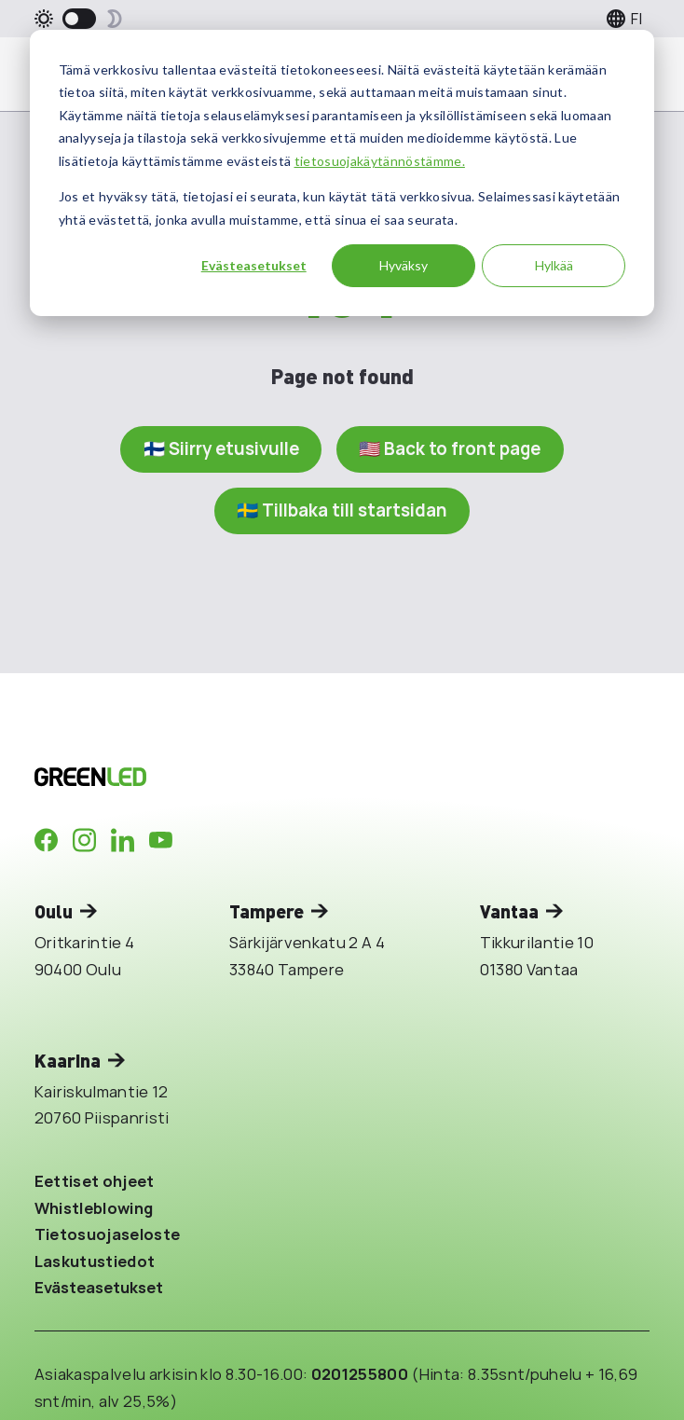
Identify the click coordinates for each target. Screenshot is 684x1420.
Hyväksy (403, 265)
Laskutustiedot (95, 1261)
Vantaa (509, 911)
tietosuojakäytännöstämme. (379, 161)
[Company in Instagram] (84, 840)
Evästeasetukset (254, 265)
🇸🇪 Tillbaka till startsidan (342, 510)
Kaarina (67, 1060)
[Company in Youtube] (160, 840)
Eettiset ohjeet (94, 1181)
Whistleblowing (94, 1208)
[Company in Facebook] (46, 840)
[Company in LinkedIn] (122, 840)
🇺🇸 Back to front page (449, 448)
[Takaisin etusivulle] (260, 776)
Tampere (266, 911)
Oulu (53, 911)
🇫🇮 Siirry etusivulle (221, 448)
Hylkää (554, 265)
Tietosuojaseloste (107, 1234)
